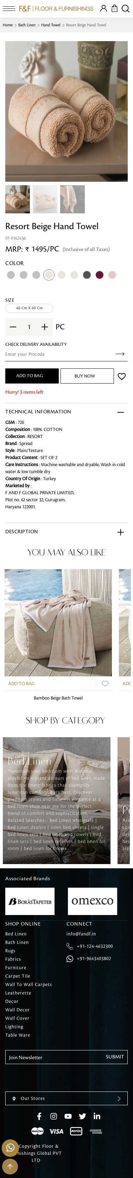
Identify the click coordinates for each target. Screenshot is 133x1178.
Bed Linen (16, 934)
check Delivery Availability (36, 344)
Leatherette (18, 993)
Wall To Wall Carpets (28, 984)
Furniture (15, 967)
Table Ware (17, 1035)
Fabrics (13, 959)
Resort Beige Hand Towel (86, 25)
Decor (12, 1001)
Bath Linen (27, 25)
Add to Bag (21, 683)
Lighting (14, 1026)
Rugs (10, 950)
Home (8, 25)
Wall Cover (17, 1018)
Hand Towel (51, 25)
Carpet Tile (17, 976)
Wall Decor (17, 1010)
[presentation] (58, 1078)
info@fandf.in (81, 934)
